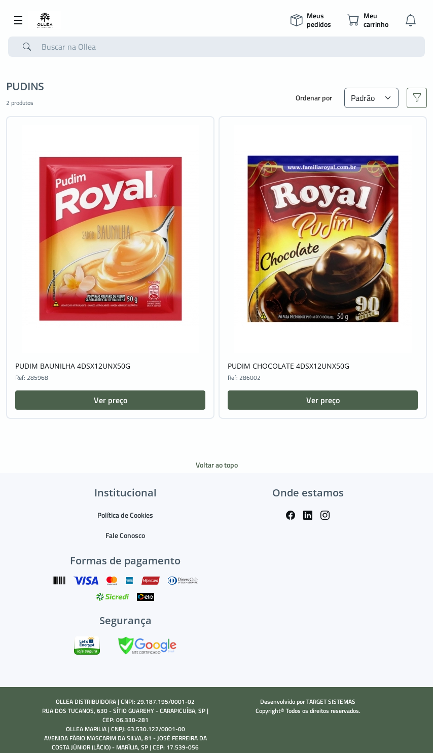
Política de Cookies (125, 515)
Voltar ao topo (217, 464)
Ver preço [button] (110, 400)
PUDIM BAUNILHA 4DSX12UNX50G (72, 366)
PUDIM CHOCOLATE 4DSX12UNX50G (288, 366)
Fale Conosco (125, 535)
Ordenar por (314, 97)
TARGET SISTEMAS (330, 701)
